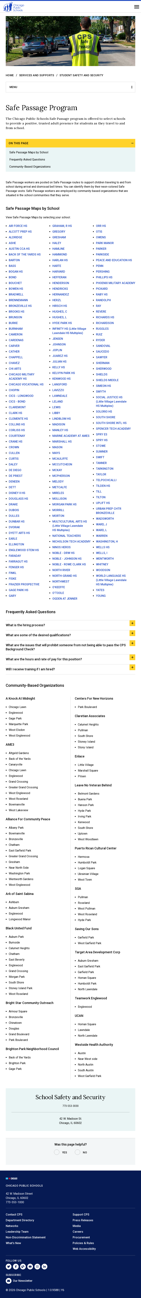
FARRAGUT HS (18, 561)
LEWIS (56, 407)
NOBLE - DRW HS (63, 553)
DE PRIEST (16, 476)
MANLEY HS (60, 430)
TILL (99, 491)
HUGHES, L (59, 317)
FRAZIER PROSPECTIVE (24, 584)
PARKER (101, 248)
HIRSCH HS (59, 306)
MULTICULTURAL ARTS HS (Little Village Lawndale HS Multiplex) (69, 526)
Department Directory (20, 1220)
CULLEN (14, 453)
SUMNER (102, 451)
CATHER (14, 351)
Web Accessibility (84, 1249)
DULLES (14, 516)
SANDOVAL (103, 346)
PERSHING (103, 271)
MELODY (58, 481)
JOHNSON (59, 344)
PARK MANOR (105, 243)
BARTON (14, 260)
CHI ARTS (15, 368)
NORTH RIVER (61, 570)
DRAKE (13, 504)
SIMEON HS (103, 386)
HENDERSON (60, 283)
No (85, 1152)
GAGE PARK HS (18, 590)
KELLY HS (58, 367)
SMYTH (101, 391)
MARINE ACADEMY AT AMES (71, 436)
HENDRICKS (60, 288)
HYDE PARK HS (62, 323)
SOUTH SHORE (105, 417)
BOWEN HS (16, 288)
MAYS (56, 453)
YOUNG (101, 595)
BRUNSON (15, 317)
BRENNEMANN (18, 300)
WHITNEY (102, 564)
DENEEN (14, 481)
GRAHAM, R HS (62, 226)
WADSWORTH (105, 518)
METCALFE (59, 487)
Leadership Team (17, 1231)
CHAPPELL (16, 357)
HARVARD (58, 271)
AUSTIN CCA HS (19, 248)
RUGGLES (102, 328)
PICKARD (102, 288)
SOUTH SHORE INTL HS (111, 423)
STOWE (101, 446)
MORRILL (58, 510)
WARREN (101, 536)
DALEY (13, 464)
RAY (98, 306)
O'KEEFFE (58, 587)
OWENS (101, 237)
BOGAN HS (16, 271)
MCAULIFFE (60, 458)
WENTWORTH (105, 558)
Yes (64, 1152)
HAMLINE (58, 248)
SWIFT (100, 457)
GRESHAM (59, 237)
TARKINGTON (104, 468)
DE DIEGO (15, 470)
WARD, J (101, 524)
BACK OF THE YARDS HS (25, 254)
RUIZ (99, 334)
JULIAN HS (59, 361)
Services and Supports (36, 75)
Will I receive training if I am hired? (30, 669)
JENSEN (57, 338)
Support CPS (81, 1214)
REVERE (101, 311)
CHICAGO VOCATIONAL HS (26, 384)
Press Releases (83, 1220)
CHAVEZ (14, 363)
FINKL (13, 573)
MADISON (58, 424)
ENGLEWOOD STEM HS (24, 550)
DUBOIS (14, 510)
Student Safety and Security (82, 75)
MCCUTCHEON (62, 464)
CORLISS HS (17, 430)
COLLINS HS (17, 424)
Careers (78, 1231)
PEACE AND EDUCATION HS (114, 260)
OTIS (99, 231)
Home (10, 75)
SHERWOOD (104, 368)
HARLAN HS (60, 260)
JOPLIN (57, 350)
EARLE (13, 538)
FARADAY (15, 556)
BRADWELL (16, 294)
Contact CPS (14, 1214)
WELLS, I (101, 553)
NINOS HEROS (61, 547)
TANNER (101, 463)
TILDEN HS (103, 486)
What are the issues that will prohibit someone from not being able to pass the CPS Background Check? (66, 647)
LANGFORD (59, 384)
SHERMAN (102, 363)
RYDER (100, 340)
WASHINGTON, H (107, 541)
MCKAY (57, 470)
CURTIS (14, 458)
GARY (12, 595)
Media (77, 1226)
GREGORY (58, 231)
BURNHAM (16, 328)
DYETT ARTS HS (19, 533)
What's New (13, 1243)
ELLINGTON (16, 544)
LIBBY (56, 413)
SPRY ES (101, 434)
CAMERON (15, 334)
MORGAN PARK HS (64, 504)
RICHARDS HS (105, 317)
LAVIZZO (58, 390)
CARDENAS (16, 340)
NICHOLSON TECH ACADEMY (71, 541)
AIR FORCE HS (18, 226)
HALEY (56, 243)
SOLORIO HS (104, 411)
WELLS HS (103, 547)
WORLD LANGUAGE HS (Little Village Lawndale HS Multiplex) (111, 580)
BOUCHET (15, 283)
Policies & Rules (83, 1243)
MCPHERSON (61, 476)
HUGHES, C (59, 311)
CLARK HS (15, 413)
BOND (13, 277)
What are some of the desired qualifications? (38, 635)
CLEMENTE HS (18, 418)
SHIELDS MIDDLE (107, 380)
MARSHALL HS (62, 441)
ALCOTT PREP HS (20, 231)
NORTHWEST (60, 581)
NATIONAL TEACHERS (66, 536)
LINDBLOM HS (61, 418)
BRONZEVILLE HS (20, 306)
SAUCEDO (102, 351)
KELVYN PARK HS (63, 373)
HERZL (56, 300)
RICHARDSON (105, 323)
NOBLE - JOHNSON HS (67, 558)
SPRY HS (102, 440)
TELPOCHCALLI (106, 480)
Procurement (81, 1237)
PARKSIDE (102, 254)
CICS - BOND (17, 401)
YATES (100, 590)
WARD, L (101, 530)
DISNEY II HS (17, 493)
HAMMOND (59, 254)
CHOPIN (14, 390)
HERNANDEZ (60, 294)
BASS (12, 266)
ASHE (12, 243)
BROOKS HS (16, 311)
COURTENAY (17, 436)
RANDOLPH (103, 300)
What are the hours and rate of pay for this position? (44, 659)
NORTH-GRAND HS (64, 576)
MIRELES (58, 493)
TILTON (100, 497)
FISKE (12, 578)
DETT (12, 487)
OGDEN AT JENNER (64, 598)
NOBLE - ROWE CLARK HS (69, 564)
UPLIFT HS (103, 503)
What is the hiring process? (25, 625)
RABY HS (102, 294)
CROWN (14, 447)
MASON (57, 447)
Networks (12, 1226)
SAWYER (101, 357)
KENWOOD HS (61, 378)
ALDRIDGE (15, 237)
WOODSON (103, 570)
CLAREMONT (17, 407)
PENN (99, 266)
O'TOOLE (58, 593)
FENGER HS (16, 567)
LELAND (57, 401)
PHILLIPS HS (104, 277)
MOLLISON (59, 498)
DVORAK (14, 527)
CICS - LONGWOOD (21, 396)
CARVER (14, 346)
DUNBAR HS (17, 521)
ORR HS (101, 226)
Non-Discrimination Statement (26, 1237)
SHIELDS (101, 374)
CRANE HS (15, 441)
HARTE (56, 266)
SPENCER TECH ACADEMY (113, 428)
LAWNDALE (59, 396)
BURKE (13, 323)
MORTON (58, 516)
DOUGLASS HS (18, 498)
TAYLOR (101, 474)
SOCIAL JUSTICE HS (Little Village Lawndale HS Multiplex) (111, 402)
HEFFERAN (59, 277)
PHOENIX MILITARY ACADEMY (115, 283)
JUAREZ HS (60, 356)
